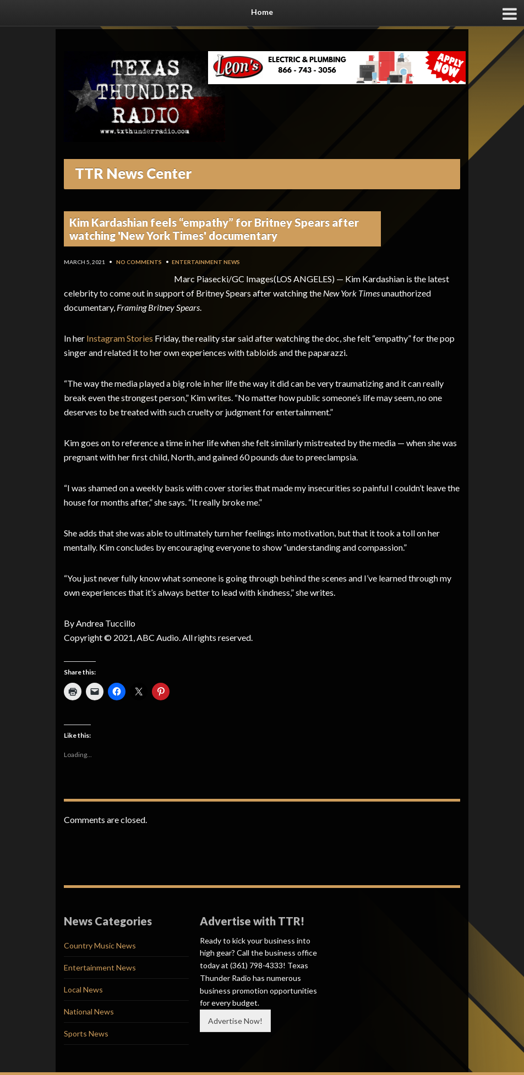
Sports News (86, 1033)
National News (89, 1011)
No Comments (139, 262)
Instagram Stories (119, 338)
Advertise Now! (235, 1020)
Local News (83, 989)
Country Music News (100, 945)
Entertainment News (206, 262)
